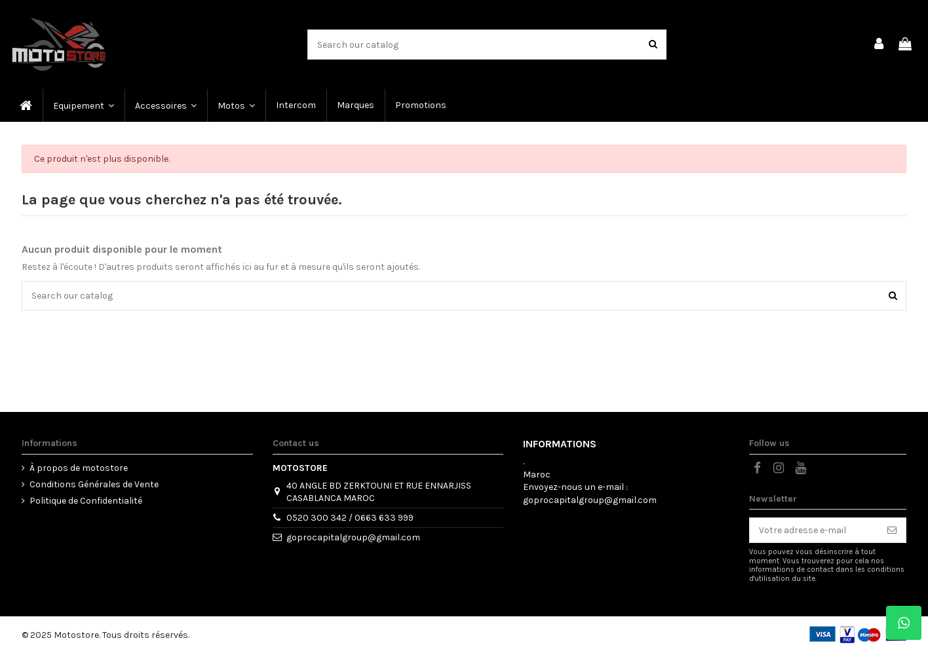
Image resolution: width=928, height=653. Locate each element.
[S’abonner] (892, 530)
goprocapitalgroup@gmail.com (353, 537)
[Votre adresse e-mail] (814, 530)
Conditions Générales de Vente (94, 484)
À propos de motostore (78, 468)
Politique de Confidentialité (85, 500)
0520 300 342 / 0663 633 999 (350, 517)
